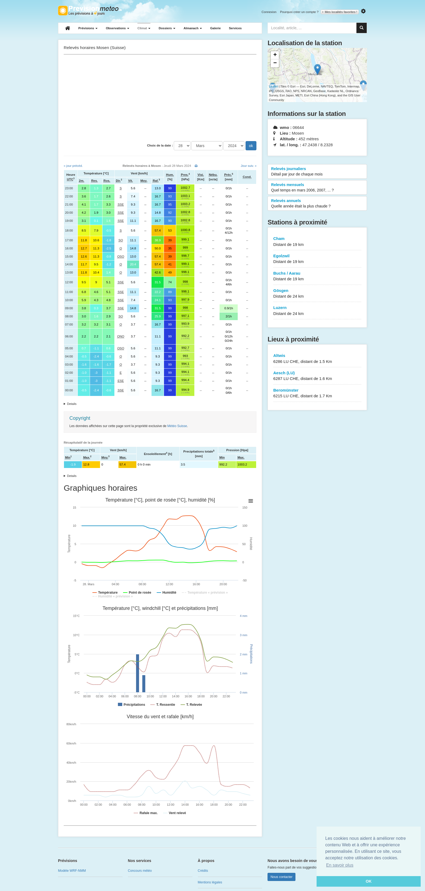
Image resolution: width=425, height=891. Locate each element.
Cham (317, 241)
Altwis (317, 358)
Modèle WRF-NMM (72, 871)
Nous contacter (281, 877)
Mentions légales (210, 882)
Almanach (192, 28)
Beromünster (317, 393)
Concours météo (140, 871)
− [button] (275, 63)
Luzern (317, 310)
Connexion (269, 12)
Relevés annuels (317, 204)
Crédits (203, 871)
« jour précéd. (73, 165)
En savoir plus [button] (339, 865)
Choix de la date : (160, 145)
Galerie (215, 28)
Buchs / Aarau (317, 276)
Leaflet (273, 86)
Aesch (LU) (317, 376)
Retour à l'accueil (90, 10)
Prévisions (88, 28)
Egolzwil (317, 259)
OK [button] (369, 881)
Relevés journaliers (317, 172)
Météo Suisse (177, 426)
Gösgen (317, 293)
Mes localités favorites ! (339, 12)
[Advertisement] (160, 98)
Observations (117, 28)
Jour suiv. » (248, 165)
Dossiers (167, 28)
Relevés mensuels (317, 188)
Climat (143, 28)
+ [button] (275, 55)
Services (235, 28)
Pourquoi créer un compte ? (299, 12)
